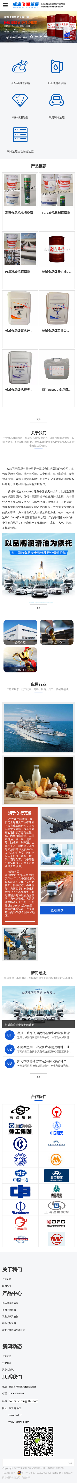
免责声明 (26, 1477)
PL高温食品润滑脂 (17, 272)
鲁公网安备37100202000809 (34, 1472)
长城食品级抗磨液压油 (20, 390)
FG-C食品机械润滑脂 (56, 213)
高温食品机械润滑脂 (19, 213)
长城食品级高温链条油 (20, 331)
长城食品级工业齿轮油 (57, 331)
